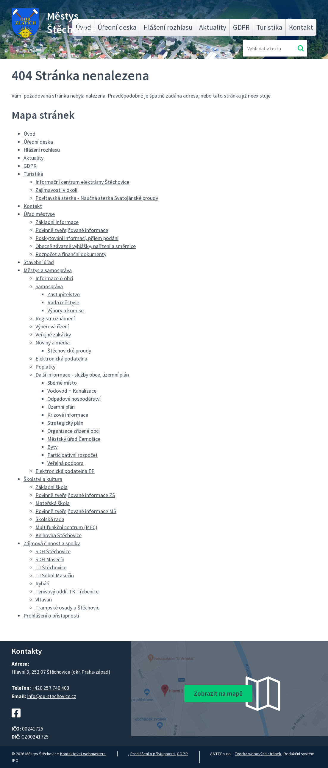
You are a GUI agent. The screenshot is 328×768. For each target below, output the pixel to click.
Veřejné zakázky (53, 334)
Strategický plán (65, 422)
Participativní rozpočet (72, 455)
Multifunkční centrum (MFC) (66, 527)
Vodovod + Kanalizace (71, 390)
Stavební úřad (39, 262)
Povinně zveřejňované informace (71, 230)
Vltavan (43, 599)
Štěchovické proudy (69, 350)
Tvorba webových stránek (258, 753)
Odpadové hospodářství (74, 398)
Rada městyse (63, 302)
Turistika (269, 27)
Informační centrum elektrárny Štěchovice (82, 181)
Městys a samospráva (48, 270)
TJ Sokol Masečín (54, 575)
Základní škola (51, 487)
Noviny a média (52, 342)
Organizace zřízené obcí (73, 430)
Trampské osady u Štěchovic (67, 607)
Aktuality (212, 27)
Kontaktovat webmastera (83, 753)
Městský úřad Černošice (73, 438)
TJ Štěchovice (50, 567)
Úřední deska (117, 27)
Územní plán (61, 406)
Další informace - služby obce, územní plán (82, 374)
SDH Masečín (49, 559)
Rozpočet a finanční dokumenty (70, 254)
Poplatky (45, 366)
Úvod (29, 133)
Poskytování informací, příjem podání (76, 238)
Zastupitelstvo (63, 294)
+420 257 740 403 (50, 688)
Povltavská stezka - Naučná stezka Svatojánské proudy (96, 198)
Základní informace (57, 222)
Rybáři (42, 583)
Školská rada (49, 519)
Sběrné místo (62, 382)
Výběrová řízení (52, 326)
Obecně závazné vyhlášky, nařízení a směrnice (85, 246)
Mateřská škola (52, 503)
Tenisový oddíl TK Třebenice (67, 591)
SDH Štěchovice (53, 551)
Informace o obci (54, 278)
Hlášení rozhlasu (168, 27)
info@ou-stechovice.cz (51, 696)
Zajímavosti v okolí (56, 189)
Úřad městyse (39, 214)
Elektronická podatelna (61, 358)
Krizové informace (67, 414)
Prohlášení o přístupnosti (51, 615)
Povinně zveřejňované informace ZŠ (75, 495)
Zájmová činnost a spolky (52, 543)
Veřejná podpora (65, 463)
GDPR (241, 27)
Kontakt (301, 27)
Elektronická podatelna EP (65, 471)
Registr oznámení (55, 318)
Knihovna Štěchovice (58, 535)
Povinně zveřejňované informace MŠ (75, 511)
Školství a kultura (43, 479)
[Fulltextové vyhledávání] (266, 48)
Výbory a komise (65, 310)
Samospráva (49, 286)
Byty (52, 446)
